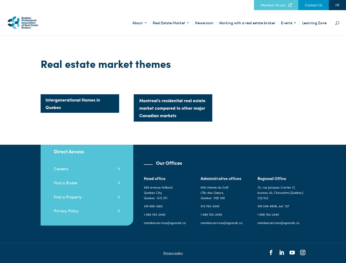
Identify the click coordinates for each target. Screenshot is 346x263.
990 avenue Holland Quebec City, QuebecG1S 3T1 (158, 192)
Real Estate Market (169, 23)
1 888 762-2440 (154, 214)
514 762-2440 (210, 206)
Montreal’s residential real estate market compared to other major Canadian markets (172, 108)
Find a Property (68, 197)
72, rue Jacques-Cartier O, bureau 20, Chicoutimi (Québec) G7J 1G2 (280, 192)
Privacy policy (173, 253)
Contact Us (313, 5)
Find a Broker (66, 182)
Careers (61, 168)
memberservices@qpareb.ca (165, 223)
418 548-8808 (267, 206)
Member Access (273, 5)
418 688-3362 (153, 206)
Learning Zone (314, 23)
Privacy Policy (66, 210)
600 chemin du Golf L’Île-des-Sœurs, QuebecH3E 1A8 (214, 192)
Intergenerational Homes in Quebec (72, 103)
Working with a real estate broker (247, 23)
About (137, 23)
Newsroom (204, 23)
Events (286, 23)
